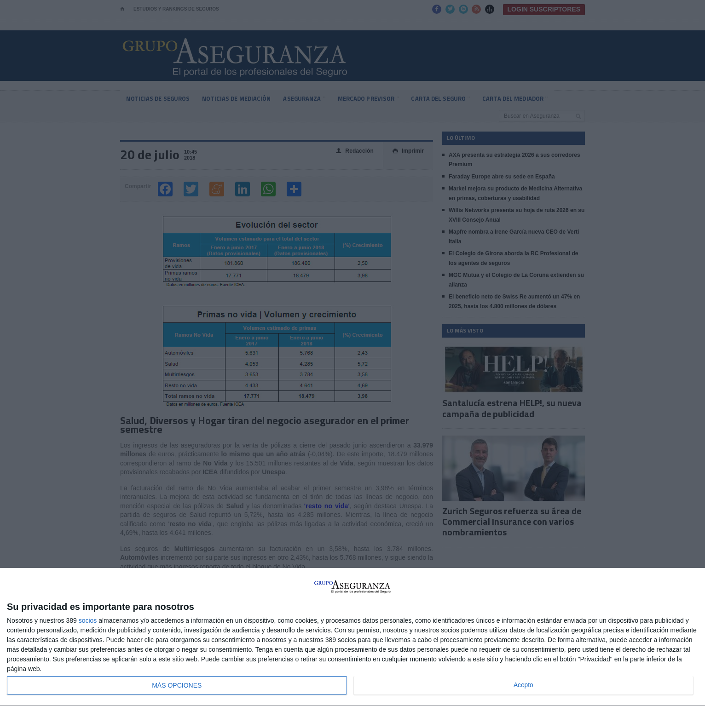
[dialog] (352, 637)
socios (88, 620)
